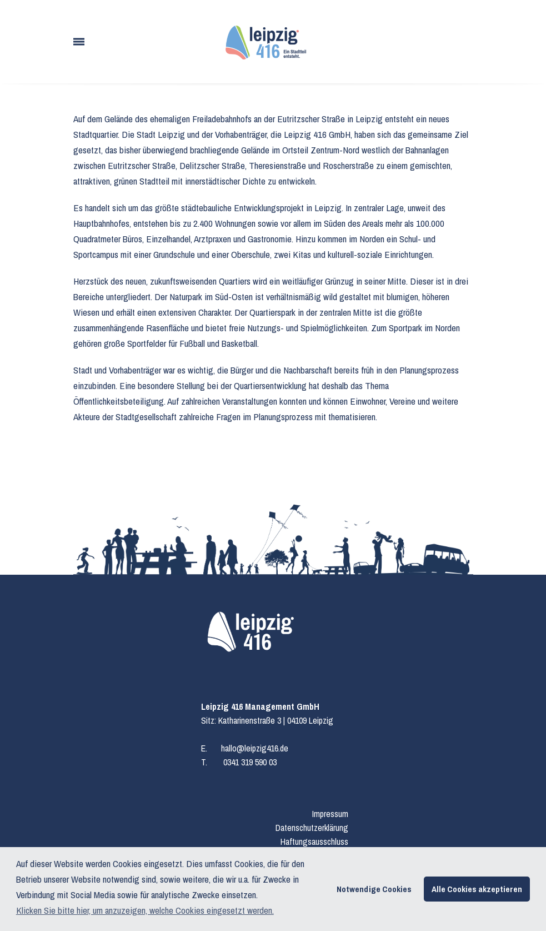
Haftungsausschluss (314, 841)
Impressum (330, 814)
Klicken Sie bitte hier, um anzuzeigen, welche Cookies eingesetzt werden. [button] (145, 910)
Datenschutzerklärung (311, 828)
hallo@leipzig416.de (254, 748)
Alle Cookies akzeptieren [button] (477, 889)
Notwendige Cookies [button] (374, 889)
